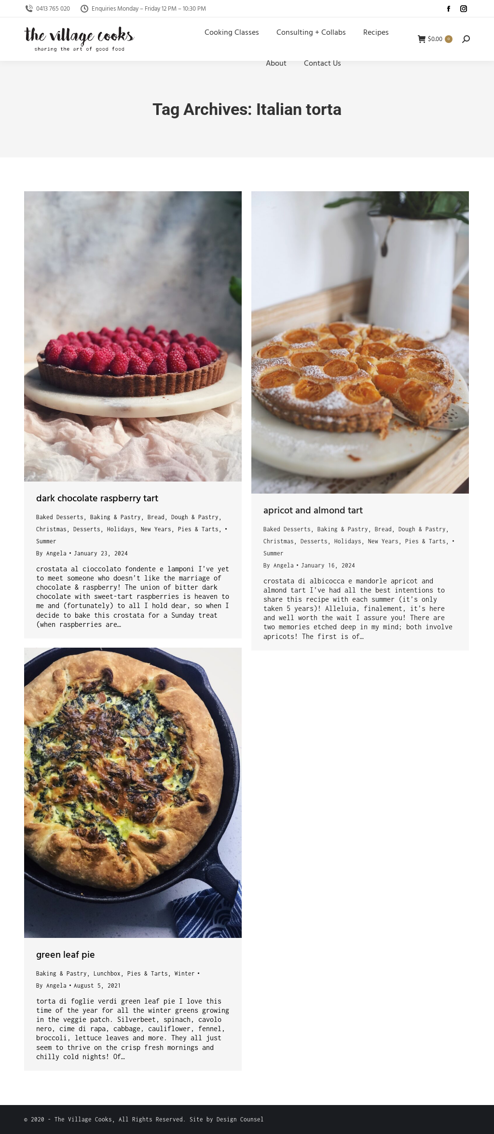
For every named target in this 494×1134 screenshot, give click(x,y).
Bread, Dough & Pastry (183, 517)
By (51, 553)
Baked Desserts (59, 517)
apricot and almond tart (313, 511)
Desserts (86, 529)
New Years (156, 529)
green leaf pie (65, 955)
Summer (46, 541)
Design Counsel (240, 1119)
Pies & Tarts (198, 529)
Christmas (51, 529)
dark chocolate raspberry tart (97, 499)
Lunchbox (107, 973)
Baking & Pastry (115, 517)
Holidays (120, 529)
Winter (185, 973)
